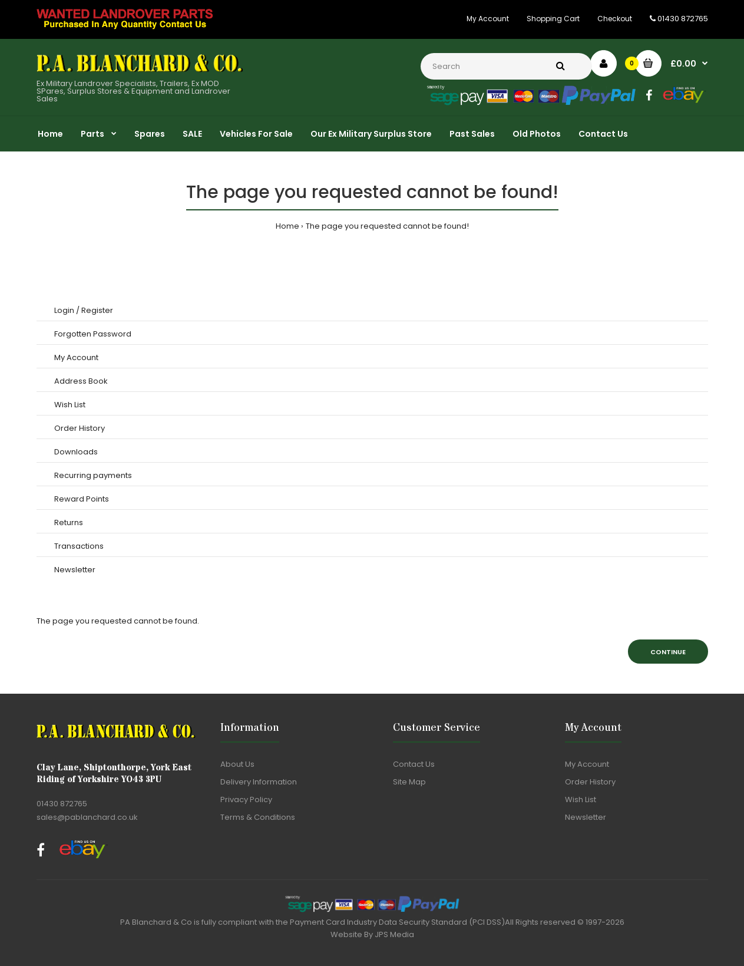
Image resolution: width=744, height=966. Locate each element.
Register (97, 310)
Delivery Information (258, 781)
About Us (237, 764)
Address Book (81, 381)
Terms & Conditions (257, 817)
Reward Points (81, 499)
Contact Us (414, 764)
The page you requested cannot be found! (387, 226)
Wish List (69, 404)
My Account (488, 19)
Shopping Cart (553, 19)
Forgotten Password (92, 333)
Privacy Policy (246, 799)
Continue (668, 652)
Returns (68, 522)
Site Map (409, 781)
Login (64, 310)
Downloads (76, 451)
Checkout (614, 19)
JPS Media (394, 934)
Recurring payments (93, 475)
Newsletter (74, 569)
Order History (79, 428)
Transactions (79, 546)
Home (287, 226)
